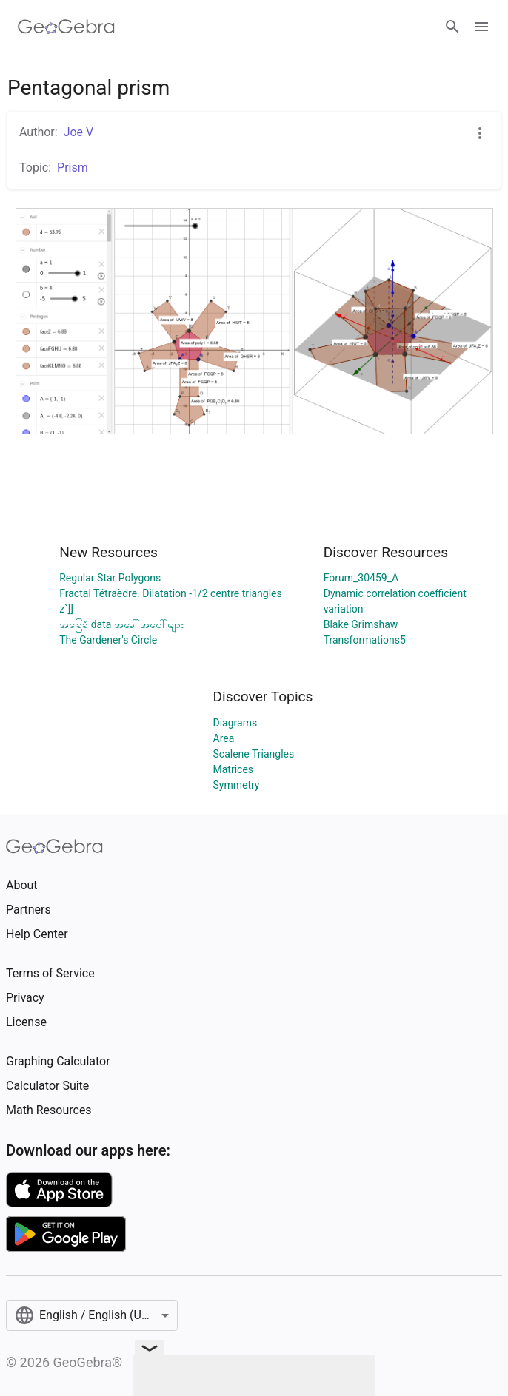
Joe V (79, 132)
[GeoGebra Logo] (66, 26)
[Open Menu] (481, 27)
